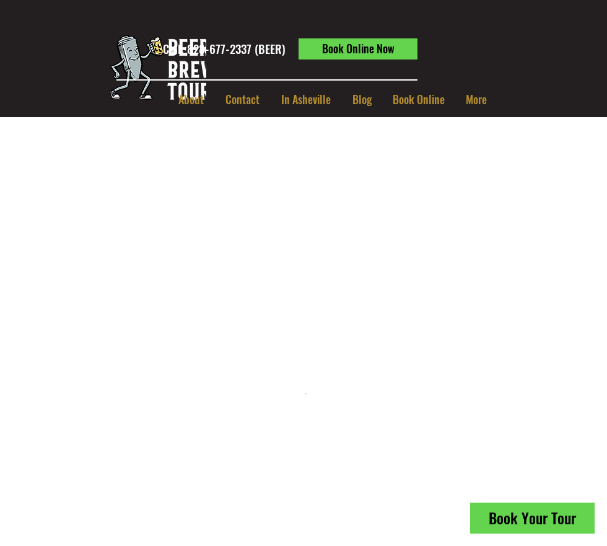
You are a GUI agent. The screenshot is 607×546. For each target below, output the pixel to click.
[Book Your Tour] (532, 518)
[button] (305, 99)
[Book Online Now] (358, 48)
